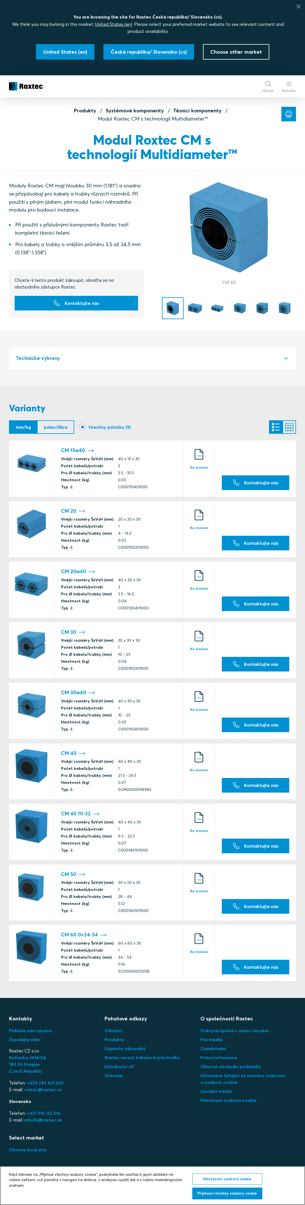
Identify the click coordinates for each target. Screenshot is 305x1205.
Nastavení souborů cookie (228, 1100)
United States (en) (113, 24)
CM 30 (73, 632)
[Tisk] (288, 114)
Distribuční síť (119, 1066)
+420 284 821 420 (45, 1083)
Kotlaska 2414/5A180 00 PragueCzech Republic (27, 1064)
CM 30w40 (78, 693)
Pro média (211, 1039)
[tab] (152, 358)
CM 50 (73, 874)
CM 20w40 (78, 572)
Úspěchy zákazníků (125, 1048)
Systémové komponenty (135, 110)
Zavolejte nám (24, 1039)
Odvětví (113, 1030)
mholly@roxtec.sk (43, 1120)
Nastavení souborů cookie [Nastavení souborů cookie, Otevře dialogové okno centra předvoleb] (227, 1179)
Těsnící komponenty (197, 110)
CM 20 (73, 511)
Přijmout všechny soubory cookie (227, 1193)
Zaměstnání (213, 1048)
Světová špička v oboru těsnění (234, 1030)
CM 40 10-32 (80, 814)
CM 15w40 (77, 451)
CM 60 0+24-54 (84, 935)
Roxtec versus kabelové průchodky (142, 1057)
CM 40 (73, 753)
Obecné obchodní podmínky (230, 1066)
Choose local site (27, 1149)
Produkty (85, 110)
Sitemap (114, 1075)
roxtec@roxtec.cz (43, 1089)
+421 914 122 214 (43, 1113)
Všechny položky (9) (109, 427)
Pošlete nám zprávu (30, 1030)
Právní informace (218, 1057)
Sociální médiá (216, 1091)
